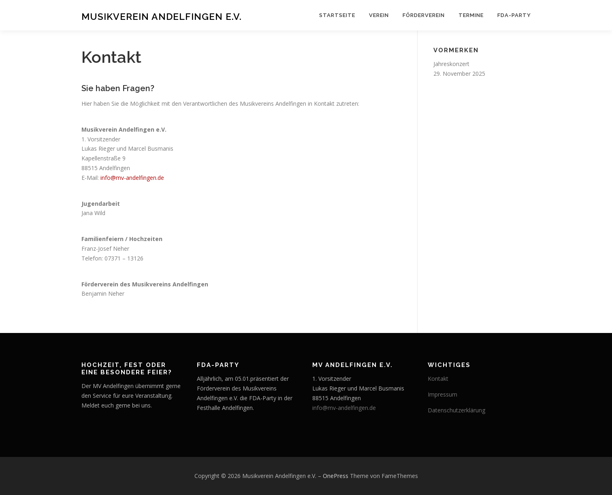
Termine (471, 15)
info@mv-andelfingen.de (132, 177)
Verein (379, 15)
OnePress (335, 476)
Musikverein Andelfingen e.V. (161, 16)
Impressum (442, 394)
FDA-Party (514, 15)
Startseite (337, 15)
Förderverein (424, 15)
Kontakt (438, 378)
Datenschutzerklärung (456, 410)
